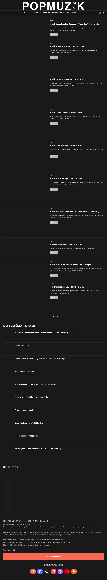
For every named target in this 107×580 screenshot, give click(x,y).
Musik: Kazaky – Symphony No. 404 (66, 178)
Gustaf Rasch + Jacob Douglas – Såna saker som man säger (40, 358)
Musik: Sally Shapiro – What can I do (66, 112)
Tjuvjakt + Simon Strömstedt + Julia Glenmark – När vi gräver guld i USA (45, 333)
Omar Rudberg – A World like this (29, 423)
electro (53, 283)
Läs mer (53, 34)
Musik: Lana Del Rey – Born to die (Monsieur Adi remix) (74, 211)
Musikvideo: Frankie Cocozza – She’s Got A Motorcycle (74, 24)
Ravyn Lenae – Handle (24, 410)
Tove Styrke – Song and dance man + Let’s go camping (38, 449)
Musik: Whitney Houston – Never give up (68, 79)
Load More (53, 317)
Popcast (35, 13)
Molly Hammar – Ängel (24, 371)
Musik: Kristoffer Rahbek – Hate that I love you (70, 264)
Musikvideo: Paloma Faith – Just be (66, 244)
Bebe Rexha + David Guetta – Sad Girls (31, 397)
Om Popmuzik (71, 13)
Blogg (26, 13)
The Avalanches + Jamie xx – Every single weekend (36, 384)
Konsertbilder (45, 13)
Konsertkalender (58, 13)
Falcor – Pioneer (22, 345)
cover (52, 43)
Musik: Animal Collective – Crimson (66, 145)
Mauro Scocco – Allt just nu (26, 436)
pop (51, 21)
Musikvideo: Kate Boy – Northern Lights (67, 287)
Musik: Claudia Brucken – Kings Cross (67, 46)
